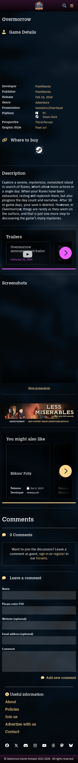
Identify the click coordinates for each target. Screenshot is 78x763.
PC (44, 113)
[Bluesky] (71, 745)
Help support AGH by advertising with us (48, 422)
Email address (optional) (17, 634)
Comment (8, 649)
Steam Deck (50, 117)
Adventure (42, 102)
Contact (12, 731)
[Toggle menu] (71, 6)
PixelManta (43, 86)
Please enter (13, 604)
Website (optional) (14, 619)
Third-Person (44, 122)
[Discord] (25, 745)
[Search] (64, 6)
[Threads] (53, 745)
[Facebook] (7, 745)
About (10, 702)
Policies (12, 709)
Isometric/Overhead (49, 108)
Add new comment (58, 678)
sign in (43, 553)
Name (6, 589)
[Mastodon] (62, 745)
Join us (11, 717)
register (59, 553)
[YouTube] (44, 745)
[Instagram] (35, 745)
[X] (16, 745)
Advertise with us (20, 724)
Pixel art (41, 127)
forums (41, 558)
